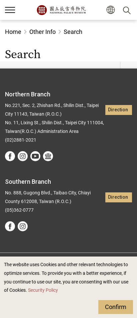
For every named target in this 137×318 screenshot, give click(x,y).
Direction (118, 110)
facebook (10, 156)
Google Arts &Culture (48, 156)
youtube (35, 156)
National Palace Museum (61, 10)
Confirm (115, 306)
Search (73, 31)
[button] (10, 10)
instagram (23, 156)
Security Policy (43, 290)
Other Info (42, 31)
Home (13, 31)
